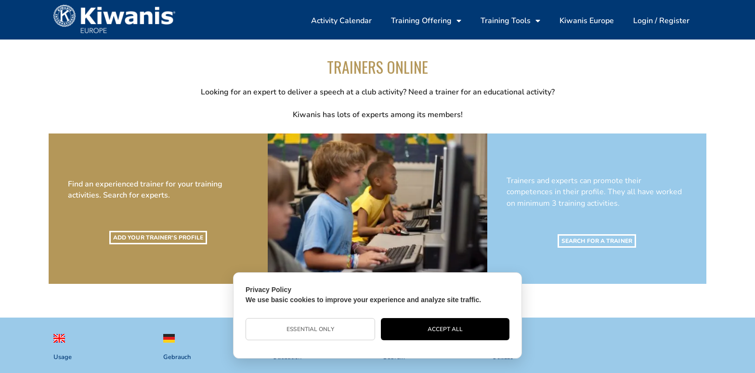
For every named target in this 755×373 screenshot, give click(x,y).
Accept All (445, 329)
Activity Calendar (341, 20)
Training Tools (510, 20)
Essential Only (310, 329)
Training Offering (426, 20)
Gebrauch (177, 357)
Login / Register (661, 20)
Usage (62, 357)
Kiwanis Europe (587, 20)
